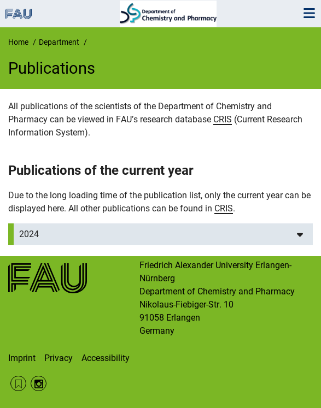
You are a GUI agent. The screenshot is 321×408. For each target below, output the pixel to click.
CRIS (222, 119)
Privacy (58, 358)
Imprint (22, 358)
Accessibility (105, 358)
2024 (29, 234)
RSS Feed (18, 384)
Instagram (38, 384)
